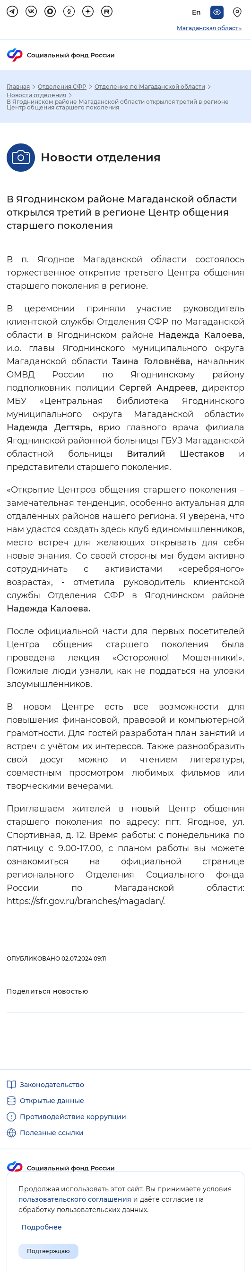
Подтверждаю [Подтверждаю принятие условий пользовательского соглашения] (48, 1251)
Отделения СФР (62, 87)
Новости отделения (36, 95)
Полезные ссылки (52, 1133)
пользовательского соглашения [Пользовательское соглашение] (74, 1199)
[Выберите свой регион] (238, 12)
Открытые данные (52, 1100)
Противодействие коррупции (73, 1116)
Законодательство (52, 1084)
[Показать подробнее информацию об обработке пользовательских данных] (41, 1227)
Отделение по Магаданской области (150, 87)
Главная (18, 87)
